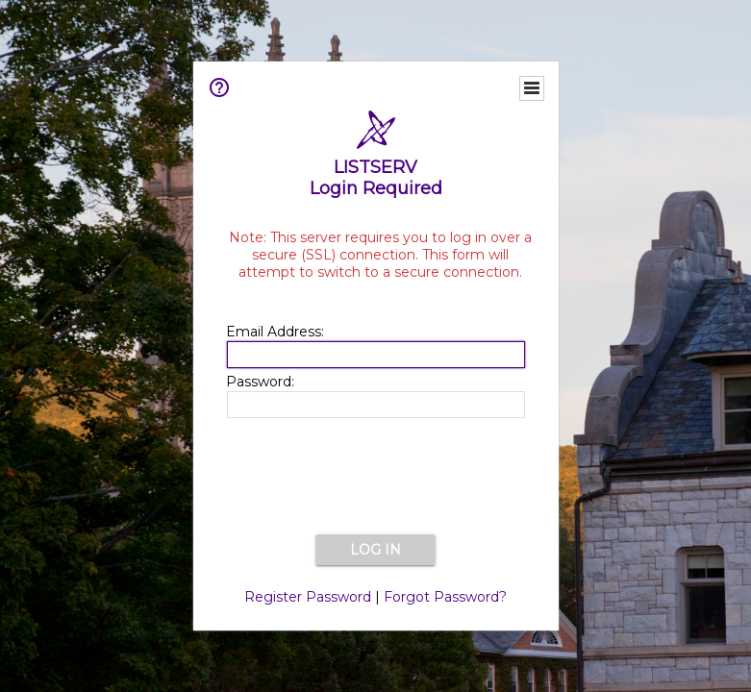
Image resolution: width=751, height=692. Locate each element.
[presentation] (376, 477)
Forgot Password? (445, 597)
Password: (260, 381)
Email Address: (275, 331)
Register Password (307, 597)
